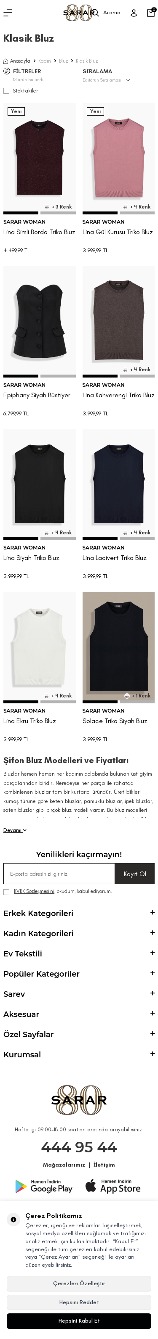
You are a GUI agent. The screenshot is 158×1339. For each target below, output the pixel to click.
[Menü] (7, 13)
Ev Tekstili (79, 954)
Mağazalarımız (64, 1165)
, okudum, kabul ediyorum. (57, 891)
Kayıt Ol (135, 874)
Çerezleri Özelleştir (79, 1283)
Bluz (63, 61)
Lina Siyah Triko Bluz (31, 558)
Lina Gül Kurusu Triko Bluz (118, 232)
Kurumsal (79, 1055)
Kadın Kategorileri (79, 934)
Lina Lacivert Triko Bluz (115, 558)
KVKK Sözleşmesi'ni (34, 891)
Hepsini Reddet (79, 1302)
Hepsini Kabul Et (79, 1320)
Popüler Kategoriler (79, 974)
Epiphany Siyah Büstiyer (36, 395)
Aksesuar (79, 1014)
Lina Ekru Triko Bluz (29, 721)
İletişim (104, 1165)
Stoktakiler (20, 90)
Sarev (79, 994)
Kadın (44, 61)
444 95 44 (79, 1147)
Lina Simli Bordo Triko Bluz (39, 232)
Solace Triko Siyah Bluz (115, 721)
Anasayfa (16, 61)
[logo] (78, 12)
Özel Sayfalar (79, 1035)
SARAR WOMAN (24, 222)
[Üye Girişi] (134, 13)
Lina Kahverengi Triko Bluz (119, 395)
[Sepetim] (151, 13)
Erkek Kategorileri (79, 914)
